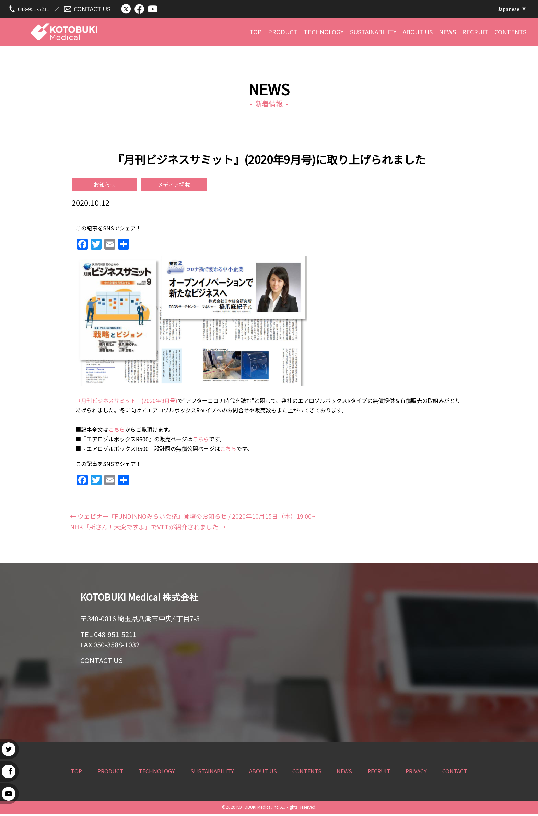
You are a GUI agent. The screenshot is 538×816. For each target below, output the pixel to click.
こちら (116, 432)
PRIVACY (416, 773)
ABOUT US (418, 33)
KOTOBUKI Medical (64, 30)
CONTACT (454, 773)
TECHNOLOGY (324, 33)
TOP (255, 33)
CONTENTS (510, 33)
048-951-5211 (33, 9)
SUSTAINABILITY (373, 33)
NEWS (447, 33)
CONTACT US (92, 9)
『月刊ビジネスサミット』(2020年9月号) (126, 403)
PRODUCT (282, 33)
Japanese (508, 9)
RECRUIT (475, 33)
